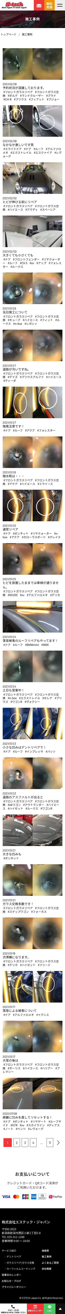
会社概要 (46, 1268)
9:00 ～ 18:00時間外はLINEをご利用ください (13, 1309)
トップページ (8, 34)
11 (50, 1142)
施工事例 (27, 34)
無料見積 (49, 5)
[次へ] (58, 1142)
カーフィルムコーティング (21, 1268)
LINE (49, 1308)
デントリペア (14, 1256)
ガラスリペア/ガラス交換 (20, 1262)
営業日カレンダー (11, 1274)
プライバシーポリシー (14, 1287)
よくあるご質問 (50, 1262)
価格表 (45, 1250)
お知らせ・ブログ (11, 1281)
